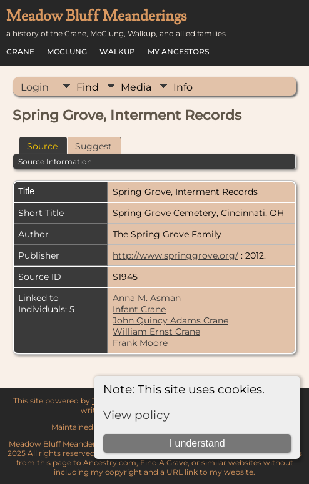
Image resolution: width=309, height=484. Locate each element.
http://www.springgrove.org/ (175, 255)
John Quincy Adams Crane (170, 320)
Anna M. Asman (147, 298)
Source (42, 146)
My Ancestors (178, 51)
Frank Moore (140, 342)
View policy (136, 415)
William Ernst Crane (156, 331)
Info (183, 87)
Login (35, 87)
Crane (20, 51)
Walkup (117, 51)
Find (87, 87)
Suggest (93, 146)
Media (136, 87)
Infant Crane (139, 309)
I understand (197, 443)
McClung (67, 51)
